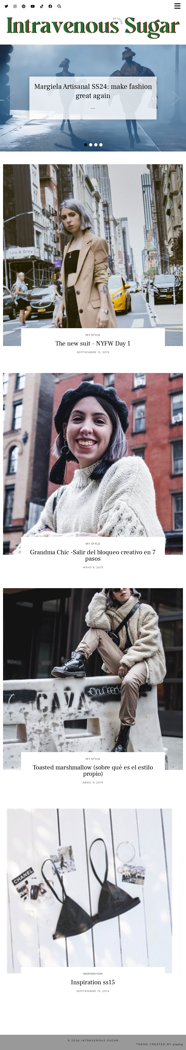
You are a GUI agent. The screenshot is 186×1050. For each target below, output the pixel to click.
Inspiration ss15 (93, 982)
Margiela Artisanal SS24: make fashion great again (93, 91)
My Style (93, 335)
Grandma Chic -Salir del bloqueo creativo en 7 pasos (93, 555)
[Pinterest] (24, 6)
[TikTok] (41, 6)
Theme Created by (159, 1044)
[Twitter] (6, 6)
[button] (179, 6)
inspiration (93, 973)
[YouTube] (33, 6)
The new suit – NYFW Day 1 (92, 343)
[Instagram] (15, 6)
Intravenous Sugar (100, 1040)
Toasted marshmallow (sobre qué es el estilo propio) (93, 770)
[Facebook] (50, 6)
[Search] (59, 6)
